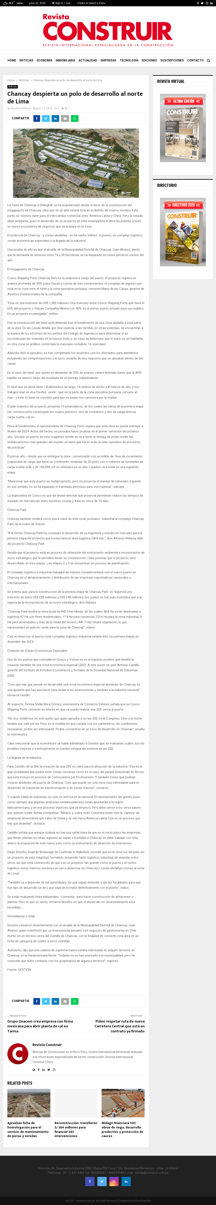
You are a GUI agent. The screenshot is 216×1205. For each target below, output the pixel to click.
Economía (44, 60)
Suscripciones (172, 60)
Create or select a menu (91, 3)
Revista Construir (21, 108)
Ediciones (149, 60)
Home (12, 60)
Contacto (195, 60)
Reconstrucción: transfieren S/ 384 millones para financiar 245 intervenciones (76, 1129)
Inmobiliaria (65, 60)
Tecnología (129, 60)
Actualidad (88, 60)
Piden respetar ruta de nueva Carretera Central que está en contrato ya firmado (120, 1026)
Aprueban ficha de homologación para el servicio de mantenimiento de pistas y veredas (28, 1129)
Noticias (26, 60)
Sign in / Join (61, 3)
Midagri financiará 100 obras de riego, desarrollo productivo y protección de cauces (122, 1129)
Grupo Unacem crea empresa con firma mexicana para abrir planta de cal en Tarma (40, 1026)
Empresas (108, 60)
